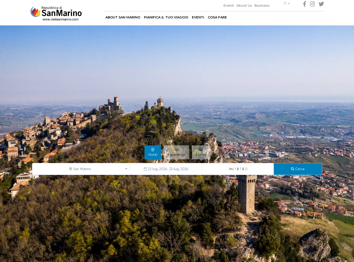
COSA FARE (217, 17)
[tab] (153, 152)
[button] (286, 3)
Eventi (228, 5)
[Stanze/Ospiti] (238, 169)
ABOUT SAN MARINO (122, 17)
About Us (244, 5)
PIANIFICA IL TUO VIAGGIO (166, 17)
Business (262, 5)
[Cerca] (298, 169)
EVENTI (198, 17)
